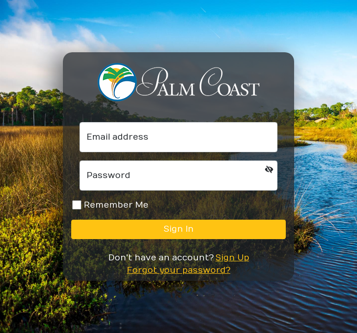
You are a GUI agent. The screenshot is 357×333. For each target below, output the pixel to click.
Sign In (179, 229)
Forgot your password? (178, 270)
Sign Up (232, 258)
